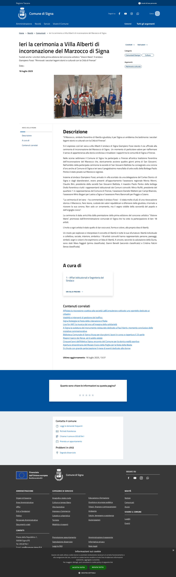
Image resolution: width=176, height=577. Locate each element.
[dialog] (88, 562)
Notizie (128, 498)
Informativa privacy (96, 541)
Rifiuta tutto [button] (98, 567)
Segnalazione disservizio (62, 541)
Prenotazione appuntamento (64, 537)
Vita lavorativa (58, 506)
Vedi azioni (143, 44)
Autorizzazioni (94, 519)
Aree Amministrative (24, 502)
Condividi (131, 44)
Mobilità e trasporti (60, 524)
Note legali (92, 546)
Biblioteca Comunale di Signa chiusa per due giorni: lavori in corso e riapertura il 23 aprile (103, 334)
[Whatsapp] (135, 13)
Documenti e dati (23, 524)
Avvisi (127, 506)
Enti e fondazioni (23, 511)
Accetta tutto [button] (78, 567)
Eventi (127, 523)
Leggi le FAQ (57, 546)
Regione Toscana (23, 3)
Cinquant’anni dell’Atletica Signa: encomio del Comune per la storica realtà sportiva (101, 341)
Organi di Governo (23, 498)
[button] (88, 573)
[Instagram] (129, 13)
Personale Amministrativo (27, 520)
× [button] (173, 550)
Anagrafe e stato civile (61, 498)
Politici (19, 515)
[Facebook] (116, 13)
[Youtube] (123, 13)
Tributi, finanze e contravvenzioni (102, 506)
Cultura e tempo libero (61, 502)
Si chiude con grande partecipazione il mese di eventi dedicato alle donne (96, 348)
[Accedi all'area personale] (147, 3)
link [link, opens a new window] (111, 562)
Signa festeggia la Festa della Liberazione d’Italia (85, 321)
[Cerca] (157, 13)
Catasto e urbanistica (61, 515)
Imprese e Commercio (61, 511)
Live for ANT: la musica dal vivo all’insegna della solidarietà (90, 324)
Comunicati (40, 33)
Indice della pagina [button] (29, 127)
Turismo (55, 520)
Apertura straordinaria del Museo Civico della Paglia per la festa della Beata (97, 344)
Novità (30, 33)
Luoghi (127, 518)
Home (21, 33)
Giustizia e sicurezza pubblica (100, 502)
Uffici (18, 506)
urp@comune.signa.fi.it (32, 547)
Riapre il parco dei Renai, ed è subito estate (82, 338)
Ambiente (92, 511)
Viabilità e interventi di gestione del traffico (83, 317)
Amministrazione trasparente (100, 537)
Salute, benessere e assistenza (101, 515)
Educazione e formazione (98, 497)
